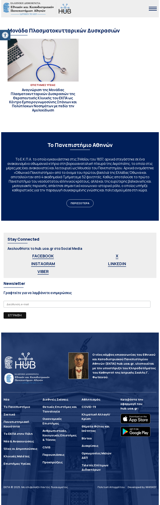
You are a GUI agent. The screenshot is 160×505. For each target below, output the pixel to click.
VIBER (43, 271)
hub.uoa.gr (129, 408)
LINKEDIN (117, 263)
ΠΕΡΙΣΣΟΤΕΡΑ (80, 203)
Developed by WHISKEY (142, 487)
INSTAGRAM (43, 263)
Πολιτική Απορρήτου (111, 487)
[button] (5, 35)
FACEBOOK (43, 256)
